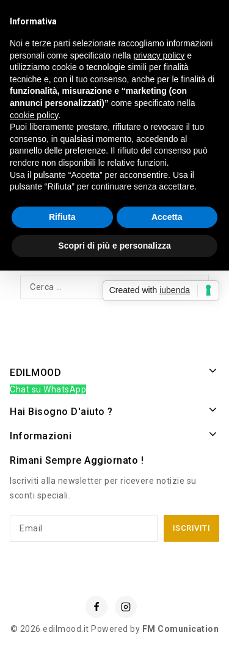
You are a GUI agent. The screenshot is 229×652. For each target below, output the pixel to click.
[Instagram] (126, 607)
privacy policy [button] (158, 55)
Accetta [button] (167, 217)
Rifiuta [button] (62, 217)
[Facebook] (96, 607)
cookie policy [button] (34, 115)
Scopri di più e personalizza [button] (114, 245)
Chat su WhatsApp (48, 389)
